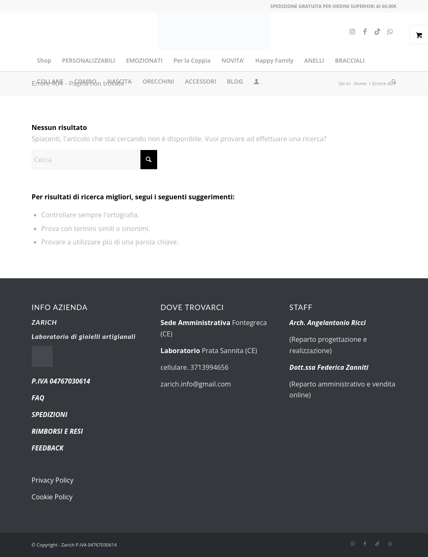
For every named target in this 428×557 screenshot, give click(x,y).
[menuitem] (44, 60)
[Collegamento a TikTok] (377, 31)
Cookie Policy (52, 496)
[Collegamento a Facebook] (365, 31)
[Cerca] (391, 81)
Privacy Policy (53, 480)
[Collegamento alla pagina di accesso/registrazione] (256, 82)
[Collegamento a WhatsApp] (390, 31)
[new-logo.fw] (214, 31)
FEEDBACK (48, 448)
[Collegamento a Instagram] (352, 31)
